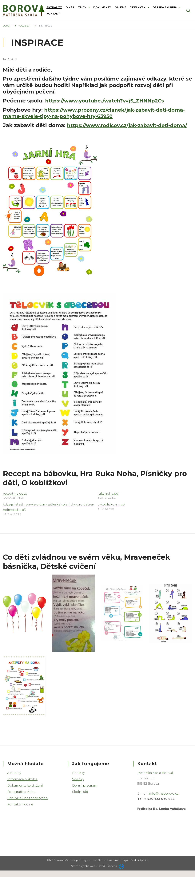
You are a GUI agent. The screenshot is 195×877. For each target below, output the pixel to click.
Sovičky (78, 785)
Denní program (84, 792)
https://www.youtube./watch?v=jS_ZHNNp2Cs (109, 100)
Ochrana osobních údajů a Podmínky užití (123, 866)
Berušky (78, 779)
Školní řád (80, 798)
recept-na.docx (15, 500)
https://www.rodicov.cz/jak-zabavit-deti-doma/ (90, 128)
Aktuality (14, 779)
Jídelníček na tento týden (27, 804)
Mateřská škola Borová (155, 779)
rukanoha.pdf (108, 500)
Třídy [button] (82, 7)
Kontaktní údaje (20, 811)
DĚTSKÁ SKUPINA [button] (165, 7)
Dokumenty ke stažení (25, 792)
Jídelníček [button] (138, 7)
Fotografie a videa (21, 798)
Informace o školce (22, 785)
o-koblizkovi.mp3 (111, 511)
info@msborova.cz (163, 800)
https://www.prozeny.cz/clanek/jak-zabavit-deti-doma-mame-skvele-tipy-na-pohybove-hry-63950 (90, 112)
